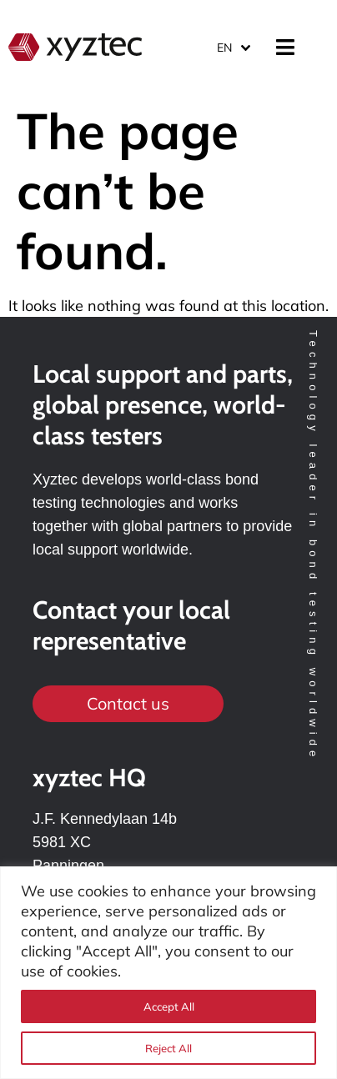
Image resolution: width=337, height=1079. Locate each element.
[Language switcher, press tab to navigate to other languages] (233, 47)
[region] (168, 972)
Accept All (168, 1006)
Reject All (168, 1048)
